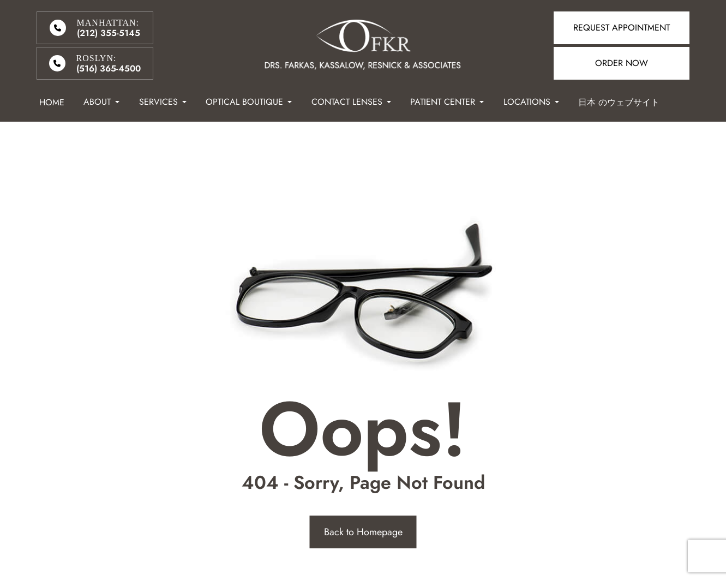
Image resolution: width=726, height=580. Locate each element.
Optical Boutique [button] (249, 101)
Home (51, 102)
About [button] (101, 101)
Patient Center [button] (447, 101)
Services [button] (163, 101)
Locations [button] (531, 101)
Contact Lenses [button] (351, 101)
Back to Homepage (363, 532)
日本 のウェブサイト (618, 102)
